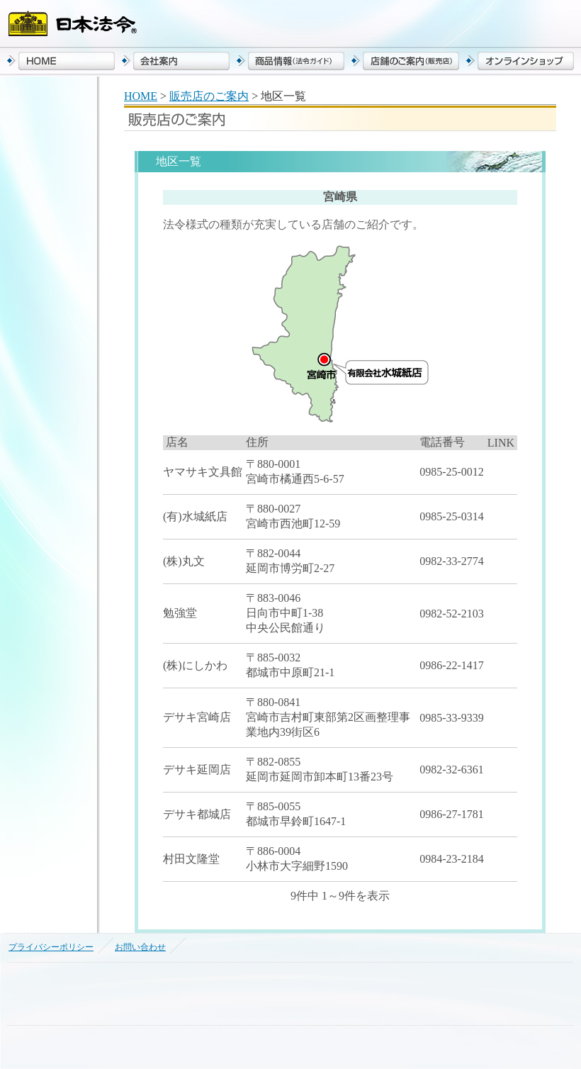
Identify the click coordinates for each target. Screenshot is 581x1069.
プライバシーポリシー (51, 947)
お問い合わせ (140, 947)
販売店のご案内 (209, 96)
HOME (140, 96)
